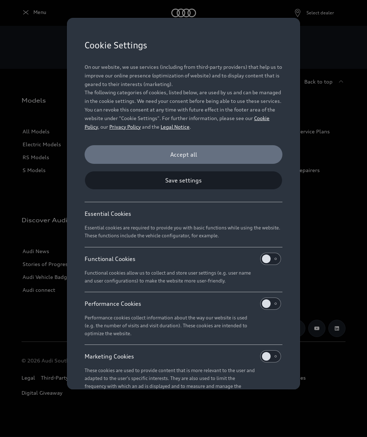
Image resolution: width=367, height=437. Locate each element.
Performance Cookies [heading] (183, 303)
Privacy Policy (125, 127)
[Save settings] (183, 180)
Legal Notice (175, 127)
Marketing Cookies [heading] (183, 356)
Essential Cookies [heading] (108, 213)
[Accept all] (183, 154)
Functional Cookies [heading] (183, 258)
